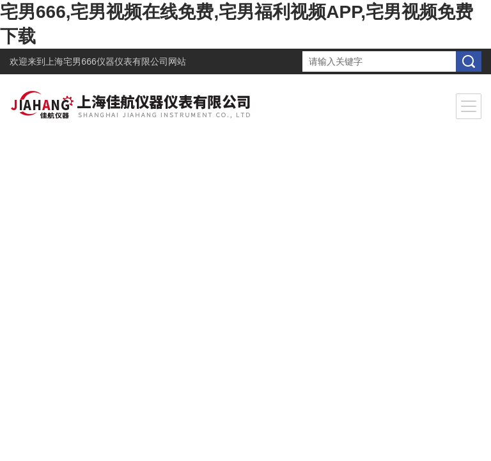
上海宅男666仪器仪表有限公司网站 (115, 61)
